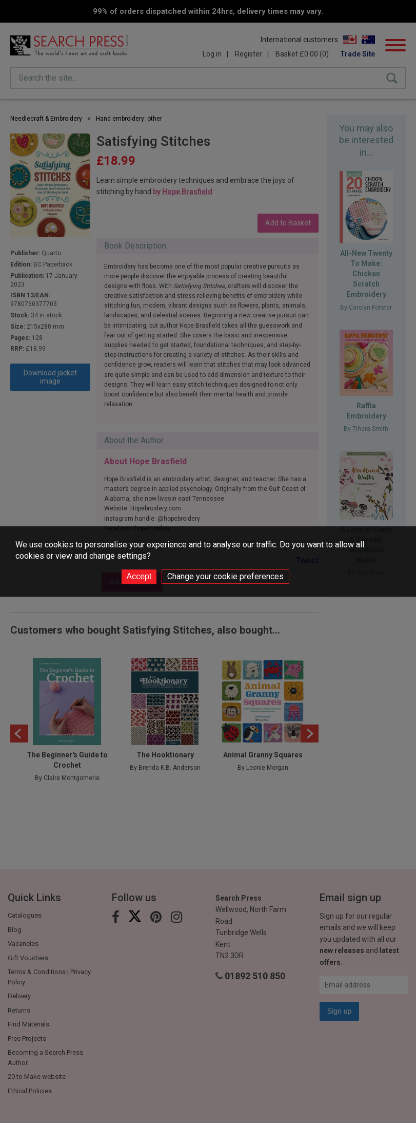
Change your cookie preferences (225, 576)
